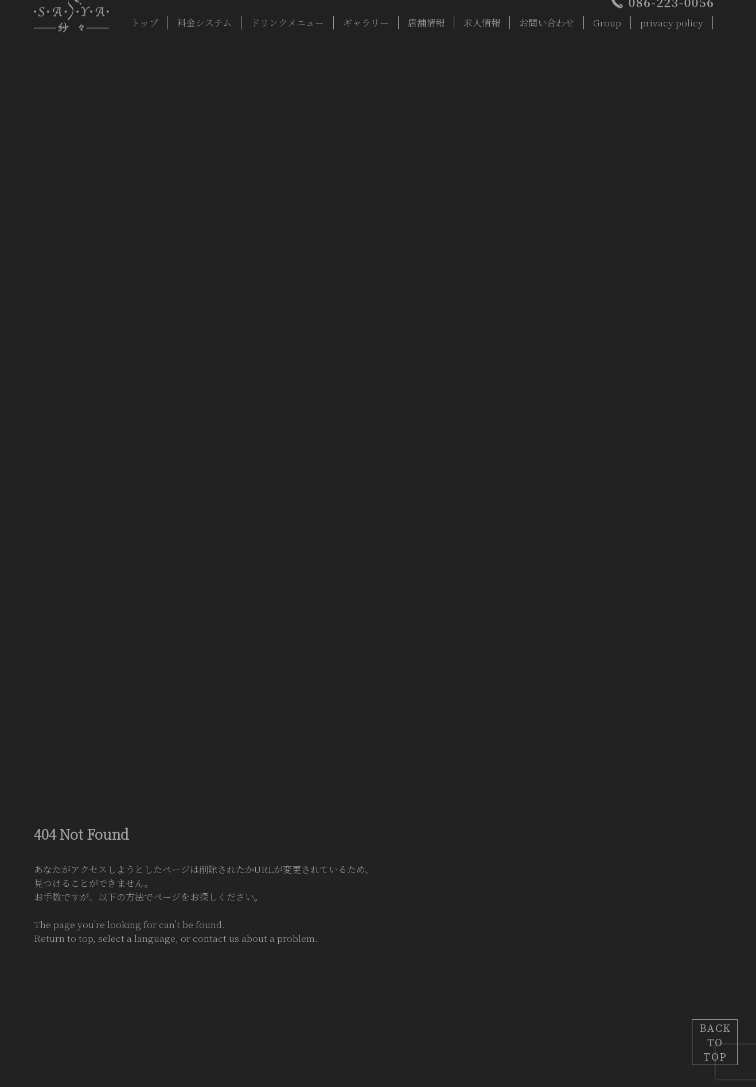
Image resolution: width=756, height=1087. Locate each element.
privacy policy (671, 18)
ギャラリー (366, 18)
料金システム (204, 18)
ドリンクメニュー (287, 18)
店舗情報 (426, 18)
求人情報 (481, 18)
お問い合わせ (546, 18)
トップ (144, 18)
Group (607, 18)
